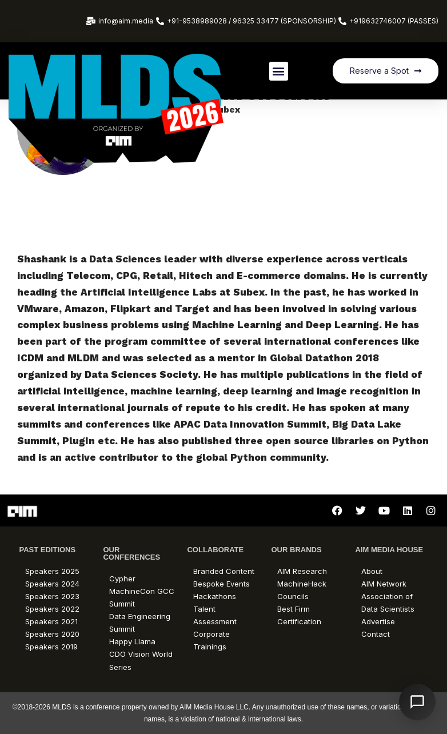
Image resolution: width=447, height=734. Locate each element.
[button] (278, 71)
